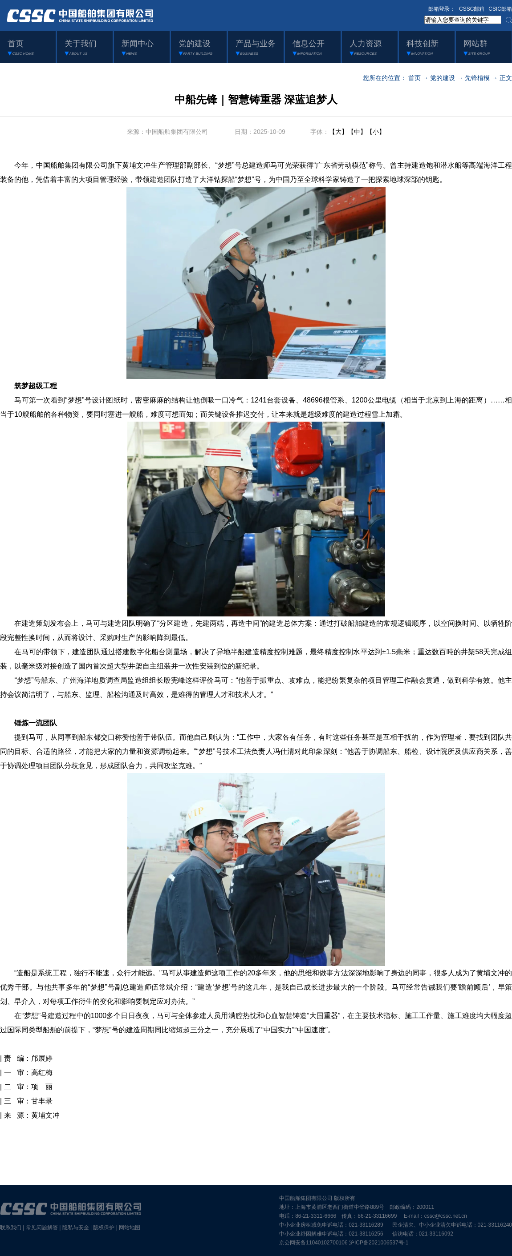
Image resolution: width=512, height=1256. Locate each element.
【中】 (357, 131)
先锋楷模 (477, 77)
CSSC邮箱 (471, 9)
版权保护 (103, 1227)
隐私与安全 (75, 1227)
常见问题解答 (42, 1227)
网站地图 (129, 1227)
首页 (414, 77)
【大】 (338, 131)
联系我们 (10, 1227)
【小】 (375, 131)
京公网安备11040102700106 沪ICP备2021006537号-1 (343, 1243)
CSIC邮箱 (500, 9)
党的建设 (442, 77)
